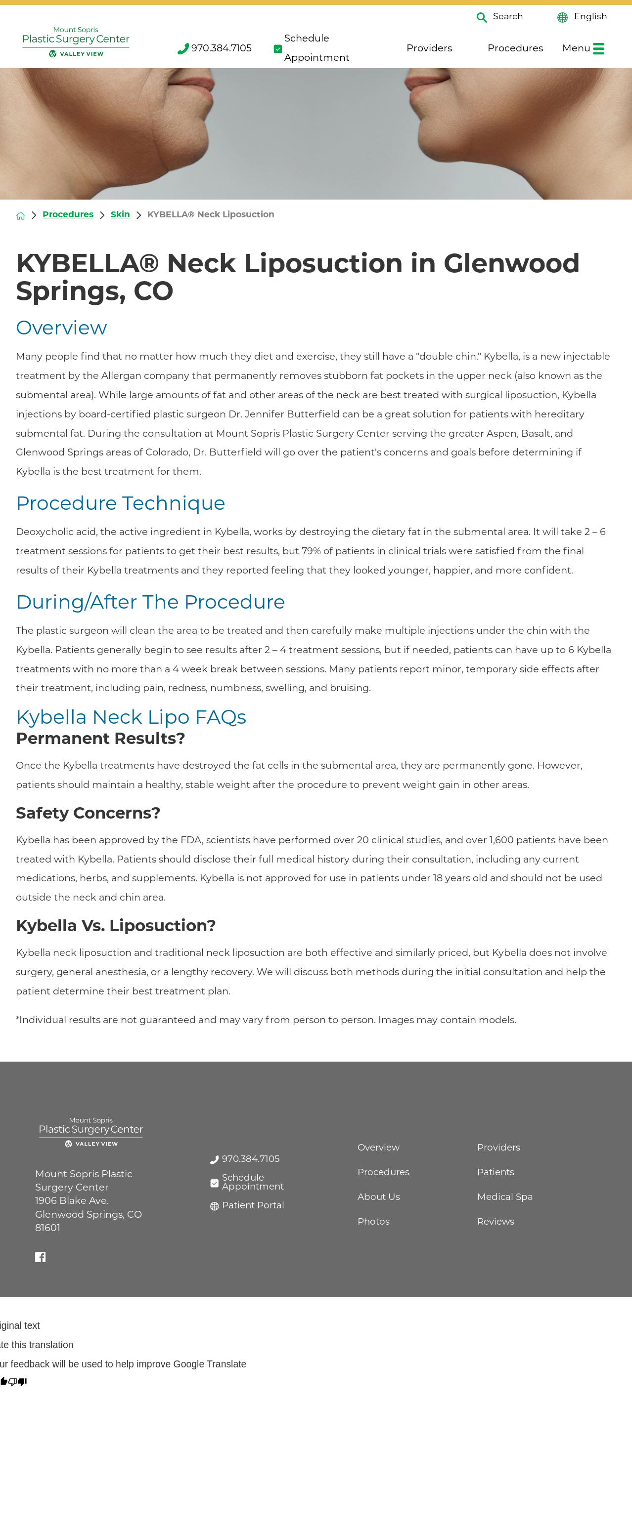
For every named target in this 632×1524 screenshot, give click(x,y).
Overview (379, 1148)
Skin (120, 215)
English (582, 17)
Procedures (508, 48)
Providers (422, 48)
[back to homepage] (20, 215)
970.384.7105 (215, 48)
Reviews (495, 1222)
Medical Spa (505, 1197)
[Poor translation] (17, 1383)
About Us (379, 1197)
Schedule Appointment (311, 48)
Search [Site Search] (500, 17)
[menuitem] (213, 49)
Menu (583, 48)
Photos (374, 1222)
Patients (495, 1173)
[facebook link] (40, 1257)
